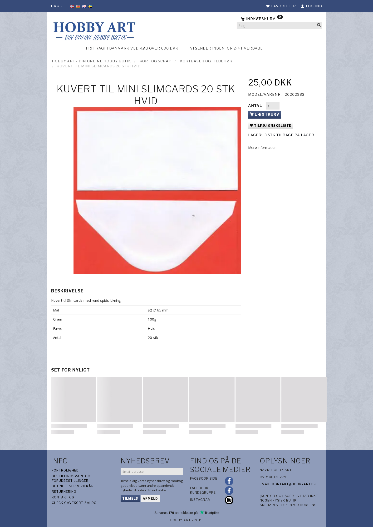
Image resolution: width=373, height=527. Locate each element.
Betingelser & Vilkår (73, 486)
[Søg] (319, 25)
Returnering (64, 491)
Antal (255, 106)
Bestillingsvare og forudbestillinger (71, 478)
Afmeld (150, 498)
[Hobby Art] (94, 30)
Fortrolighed (65, 470)
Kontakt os (63, 497)
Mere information (262, 147)
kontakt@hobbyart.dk (294, 484)
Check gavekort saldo (74, 503)
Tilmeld (130, 498)
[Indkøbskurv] (279, 19)
